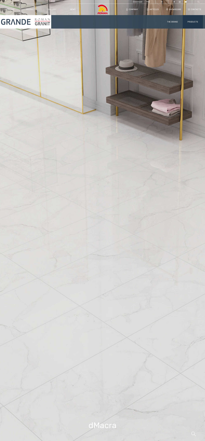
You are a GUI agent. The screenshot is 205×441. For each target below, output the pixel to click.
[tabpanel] (102, 220)
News (73, 9)
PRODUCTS (193, 22)
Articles (153, 9)
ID (162, 2)
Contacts (194, 9)
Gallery (52, 9)
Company (132, 9)
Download (137, 2)
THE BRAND (172, 22)
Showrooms (173, 9)
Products (31, 9)
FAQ (148, 2)
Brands (10, 9)
